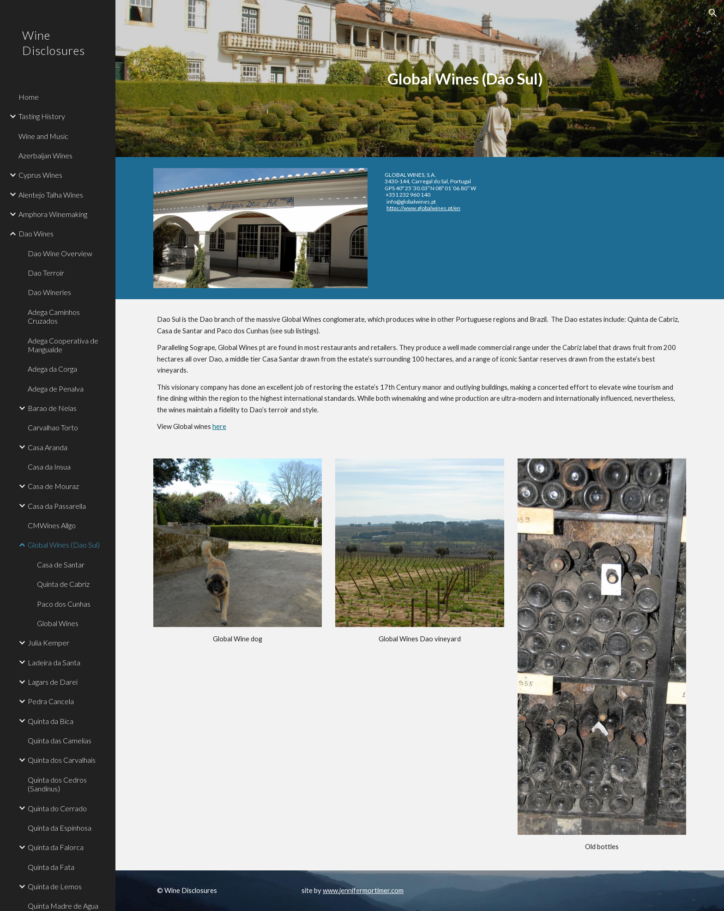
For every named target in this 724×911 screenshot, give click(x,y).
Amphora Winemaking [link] (52, 214)
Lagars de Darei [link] (53, 681)
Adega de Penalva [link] (56, 388)
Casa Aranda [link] (47, 447)
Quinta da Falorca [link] (56, 847)
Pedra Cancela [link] (51, 701)
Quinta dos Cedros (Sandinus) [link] (57, 784)
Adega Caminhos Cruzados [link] (54, 316)
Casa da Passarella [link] (57, 505)
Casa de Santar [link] (60, 564)
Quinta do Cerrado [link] (57, 808)
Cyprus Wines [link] (40, 174)
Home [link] (28, 96)
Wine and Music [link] (43, 136)
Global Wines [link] (57, 623)
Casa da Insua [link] (49, 466)
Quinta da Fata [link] (51, 867)
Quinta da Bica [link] (50, 721)
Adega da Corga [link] (52, 368)
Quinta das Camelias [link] (59, 740)
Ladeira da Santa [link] (54, 662)
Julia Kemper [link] (48, 642)
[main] (465, 78)
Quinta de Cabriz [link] (63, 583)
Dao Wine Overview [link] (60, 253)
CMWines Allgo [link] (52, 525)
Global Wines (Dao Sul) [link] (64, 544)
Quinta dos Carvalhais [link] (62, 759)
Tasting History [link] (41, 116)
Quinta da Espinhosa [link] (59, 827)
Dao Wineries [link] (49, 292)
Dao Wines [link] (36, 233)
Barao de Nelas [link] (52, 408)
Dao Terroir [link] (46, 272)
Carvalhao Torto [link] (53, 427)
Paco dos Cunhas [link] (63, 603)
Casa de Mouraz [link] (53, 486)
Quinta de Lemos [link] (55, 886)
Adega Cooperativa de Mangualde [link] (63, 345)
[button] (713, 13)
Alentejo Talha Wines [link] (50, 194)
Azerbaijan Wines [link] (45, 155)
